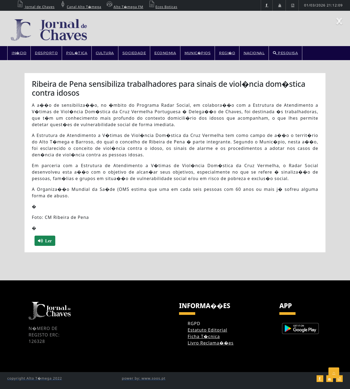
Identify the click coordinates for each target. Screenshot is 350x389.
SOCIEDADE (134, 53)
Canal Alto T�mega (80, 7)
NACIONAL (254, 53)
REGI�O (227, 53)
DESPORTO (46, 53)
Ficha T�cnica (204, 336)
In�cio (19, 53)
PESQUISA (285, 53)
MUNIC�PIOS (197, 53)
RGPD (194, 323)
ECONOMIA (165, 53)
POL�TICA (76, 53)
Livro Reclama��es (211, 343)
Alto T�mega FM (124, 7)
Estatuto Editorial (207, 330)
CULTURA (105, 53)
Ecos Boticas (162, 7)
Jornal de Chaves (35, 7)
